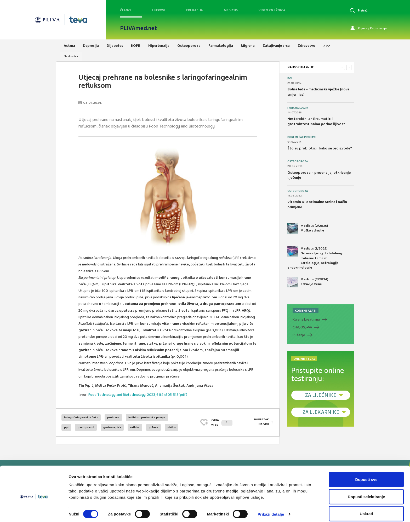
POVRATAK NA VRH (261, 422)
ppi (66, 427)
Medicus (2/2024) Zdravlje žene (307, 282)
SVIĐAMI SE (221, 422)
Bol (290, 78)
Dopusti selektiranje (366, 491)
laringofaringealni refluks (81, 417)
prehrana (113, 417)
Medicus (231, 10)
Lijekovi (158, 10)
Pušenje (299, 335)
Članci (125, 10)
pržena (153, 427)
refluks (135, 427)
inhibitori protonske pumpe (147, 417)
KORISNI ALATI (305, 310)
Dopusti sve (366, 474)
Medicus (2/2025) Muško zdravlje (307, 228)
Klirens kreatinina (306, 319)
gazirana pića (112, 427)
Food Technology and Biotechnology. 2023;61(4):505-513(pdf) (137, 394)
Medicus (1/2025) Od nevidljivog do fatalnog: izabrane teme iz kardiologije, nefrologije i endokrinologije (315, 258)
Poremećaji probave (301, 137)
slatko (171, 427)
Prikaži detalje (271, 508)
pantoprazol (86, 427)
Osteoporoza (297, 161)
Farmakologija (297, 107)
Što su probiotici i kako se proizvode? (319, 148)
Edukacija (194, 10)
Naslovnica (71, 56)
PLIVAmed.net (138, 28)
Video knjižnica (272, 10)
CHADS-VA (302, 327)
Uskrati (366, 508)
